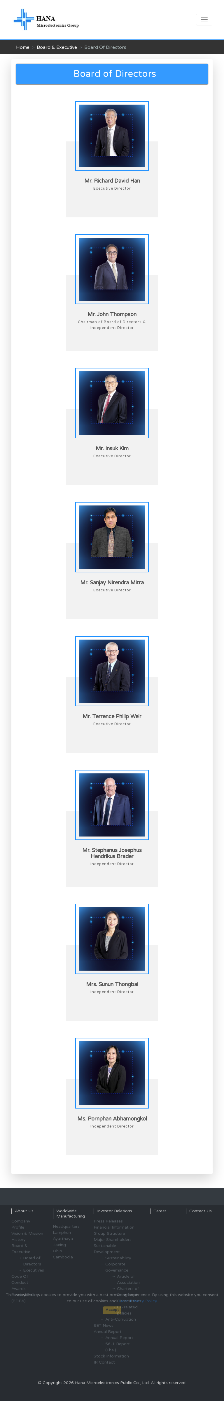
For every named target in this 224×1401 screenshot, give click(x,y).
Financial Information (114, 1227)
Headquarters (66, 1226)
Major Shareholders (113, 1239)
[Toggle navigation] (204, 19)
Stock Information (111, 1356)
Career (159, 1210)
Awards (18, 1288)
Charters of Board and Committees (129, 1294)
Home (22, 47)
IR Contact (104, 1362)
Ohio (57, 1250)
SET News (103, 1325)
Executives (33, 1270)
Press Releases (108, 1221)
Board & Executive (57, 47)
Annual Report (119, 1337)
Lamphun (62, 1232)
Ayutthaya (63, 1238)
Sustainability (118, 1257)
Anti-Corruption (120, 1319)
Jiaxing (59, 1244)
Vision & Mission (27, 1233)
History (18, 1239)
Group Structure (109, 1233)
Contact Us (200, 1210)
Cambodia (63, 1257)
